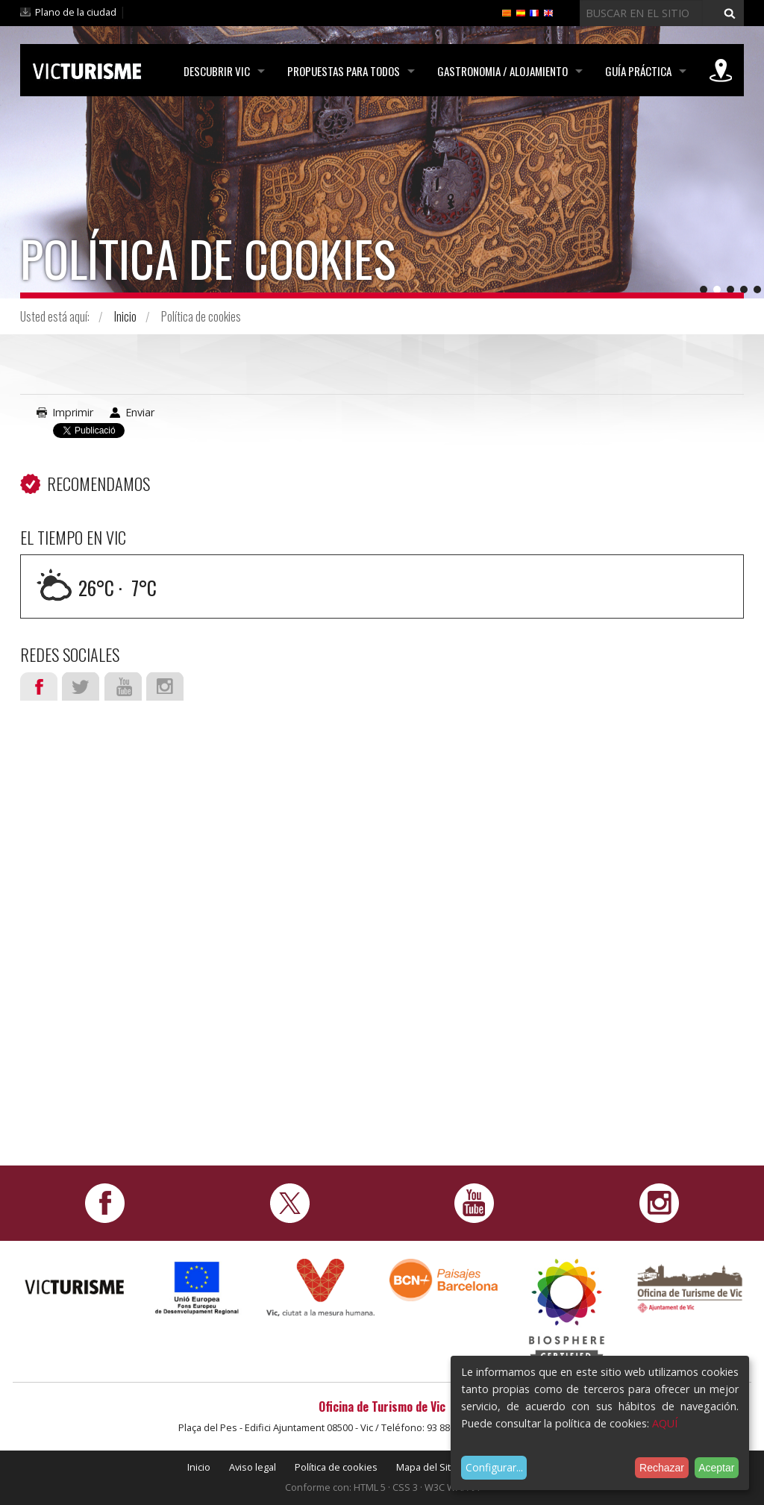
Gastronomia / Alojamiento (502, 71)
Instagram (165, 686)
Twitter (80, 686)
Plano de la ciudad (75, 12)
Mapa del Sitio (427, 1467)
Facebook (38, 686)
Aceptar (716, 1468)
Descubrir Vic (217, 71)
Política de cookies (336, 1467)
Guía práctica (638, 71)
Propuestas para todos (343, 71)
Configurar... (494, 1467)
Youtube (123, 686)
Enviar (139, 412)
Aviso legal (252, 1467)
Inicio (125, 316)
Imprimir (72, 412)
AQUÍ (664, 1423)
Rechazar (661, 1468)
